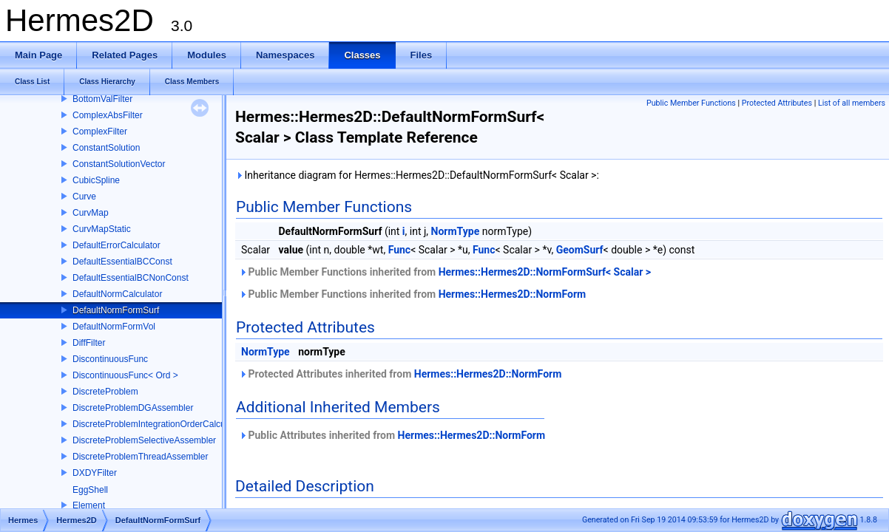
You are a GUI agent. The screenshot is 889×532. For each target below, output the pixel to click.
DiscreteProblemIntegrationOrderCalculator (157, 424)
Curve (84, 196)
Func (399, 250)
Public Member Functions (691, 103)
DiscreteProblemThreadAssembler (140, 456)
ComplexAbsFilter (107, 115)
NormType (455, 231)
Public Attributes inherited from (392, 435)
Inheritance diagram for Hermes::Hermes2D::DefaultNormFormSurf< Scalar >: (417, 175)
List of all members (851, 103)
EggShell (90, 490)
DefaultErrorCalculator (116, 245)
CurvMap (90, 213)
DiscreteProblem (105, 391)
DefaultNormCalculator (117, 294)
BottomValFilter (102, 99)
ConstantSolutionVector (118, 164)
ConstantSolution (106, 148)
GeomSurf (580, 250)
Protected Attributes (777, 103)
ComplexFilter (99, 131)
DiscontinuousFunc (110, 359)
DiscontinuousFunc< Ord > (125, 375)
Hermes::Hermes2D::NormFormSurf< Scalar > (545, 272)
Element (88, 505)
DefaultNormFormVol (113, 326)
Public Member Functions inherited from (445, 272)
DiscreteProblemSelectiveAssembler (144, 440)
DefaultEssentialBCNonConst (130, 278)
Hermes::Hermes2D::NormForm (513, 294)
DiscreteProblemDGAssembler (132, 408)
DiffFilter (88, 343)
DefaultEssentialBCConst (122, 261)
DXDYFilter (94, 473)
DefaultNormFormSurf (115, 310)
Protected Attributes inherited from (400, 374)
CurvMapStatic (101, 229)
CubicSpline (96, 180)
